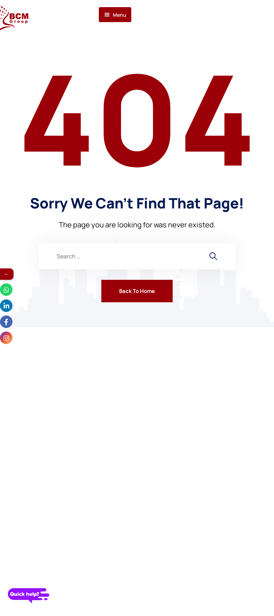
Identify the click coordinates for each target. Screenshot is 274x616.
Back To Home (137, 291)
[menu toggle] (115, 14)
